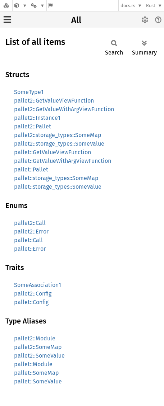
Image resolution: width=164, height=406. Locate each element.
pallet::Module (33, 364)
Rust (150, 5)
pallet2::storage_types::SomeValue (59, 143)
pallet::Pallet (31, 169)
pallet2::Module (34, 338)
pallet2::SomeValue (39, 355)
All (76, 20)
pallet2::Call (30, 222)
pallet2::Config (32, 293)
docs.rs (127, 5)
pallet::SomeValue (38, 381)
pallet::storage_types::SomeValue (57, 186)
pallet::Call (28, 240)
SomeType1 (29, 92)
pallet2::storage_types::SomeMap (57, 135)
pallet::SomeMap (36, 372)
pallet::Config (31, 302)
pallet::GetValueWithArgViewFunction (62, 160)
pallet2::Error (31, 231)
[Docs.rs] (6, 5)
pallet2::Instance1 (37, 117)
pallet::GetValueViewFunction (52, 152)
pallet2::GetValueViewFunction (54, 100)
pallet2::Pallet (32, 126)
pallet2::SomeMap (38, 347)
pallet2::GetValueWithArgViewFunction (64, 109)
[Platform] (37, 5)
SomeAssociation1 (37, 285)
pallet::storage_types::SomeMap (56, 178)
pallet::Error (30, 248)
